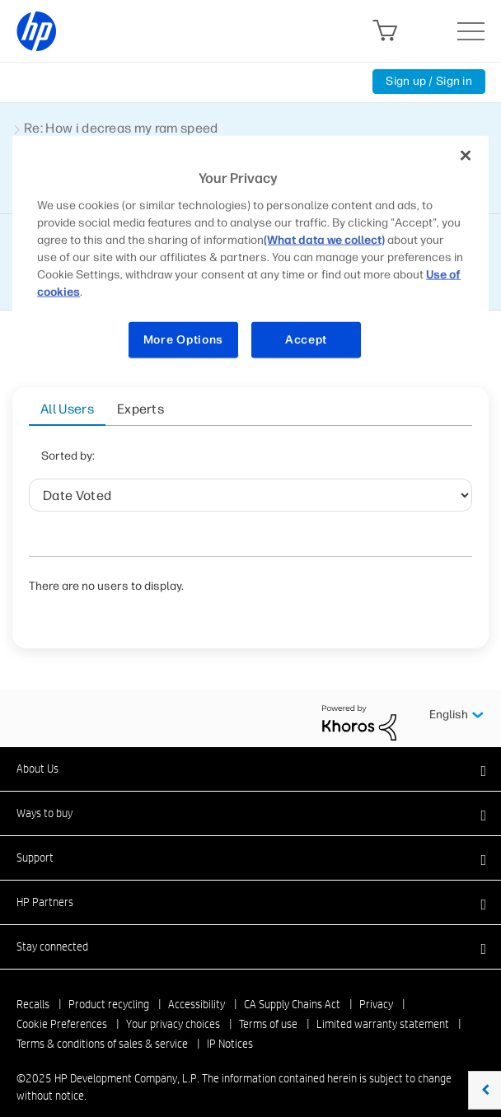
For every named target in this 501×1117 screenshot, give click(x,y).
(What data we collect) (324, 240)
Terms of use (268, 1003)
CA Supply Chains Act (292, 983)
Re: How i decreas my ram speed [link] (121, 128)
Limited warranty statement (382, 1003)
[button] (250, 748)
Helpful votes (344, 461)
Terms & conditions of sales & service (102, 1023)
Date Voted (163, 461)
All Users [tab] (67, 409)
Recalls (32, 983)
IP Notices (230, 1023)
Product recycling (108, 983)
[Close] (465, 156)
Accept (306, 340)
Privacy (376, 983)
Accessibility (196, 983)
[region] (250, 257)
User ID (242, 461)
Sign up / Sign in (429, 81)
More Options (183, 340)
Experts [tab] (140, 409)
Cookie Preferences (61, 1003)
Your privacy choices (173, 1003)
